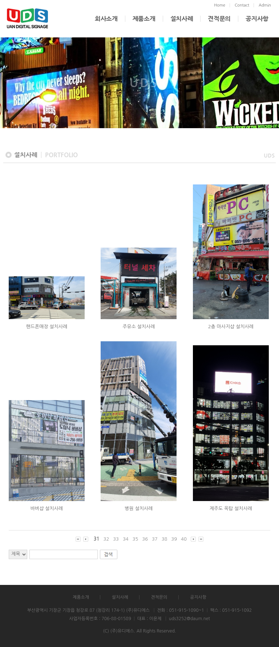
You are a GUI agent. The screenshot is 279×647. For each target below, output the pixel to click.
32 (106, 539)
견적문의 (219, 19)
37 (155, 539)
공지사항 (257, 19)
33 (116, 539)
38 (164, 539)
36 (145, 539)
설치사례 (181, 19)
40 (184, 539)
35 (135, 539)
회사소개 (106, 19)
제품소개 (144, 19)
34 (126, 539)
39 (174, 539)
